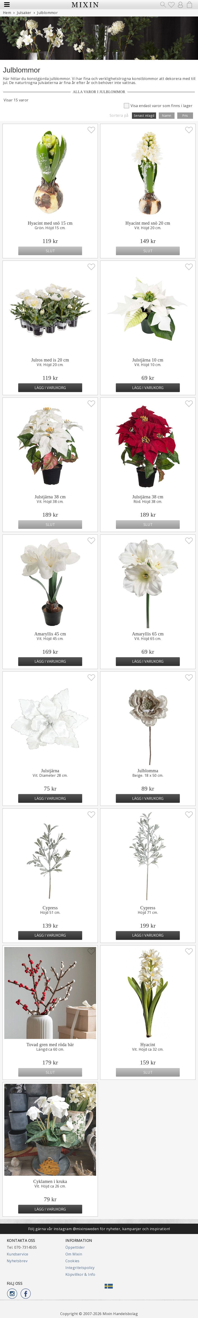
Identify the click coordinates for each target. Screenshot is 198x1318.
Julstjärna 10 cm (147, 359)
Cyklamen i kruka (50, 1181)
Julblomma (147, 770)
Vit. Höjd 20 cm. (147, 228)
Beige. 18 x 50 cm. (147, 775)
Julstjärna (50, 770)
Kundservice (17, 1254)
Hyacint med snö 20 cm (147, 223)
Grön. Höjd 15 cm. (50, 228)
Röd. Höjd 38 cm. (148, 501)
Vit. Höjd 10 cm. (147, 365)
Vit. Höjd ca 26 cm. (50, 1186)
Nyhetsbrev (17, 1260)
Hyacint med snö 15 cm (50, 223)
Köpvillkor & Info (80, 1274)
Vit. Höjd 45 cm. (50, 639)
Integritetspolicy (80, 1267)
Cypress (50, 907)
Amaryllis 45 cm (50, 633)
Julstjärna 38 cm (50, 496)
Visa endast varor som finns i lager (158, 105)
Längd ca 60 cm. (50, 1049)
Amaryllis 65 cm (147, 633)
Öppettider (75, 1247)
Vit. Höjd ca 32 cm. (148, 1049)
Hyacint (147, 1044)
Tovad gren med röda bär (50, 1044)
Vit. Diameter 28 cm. (50, 775)
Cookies (72, 1260)
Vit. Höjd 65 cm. (147, 639)
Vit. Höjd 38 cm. (50, 501)
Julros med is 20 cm (50, 359)
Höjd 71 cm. (148, 912)
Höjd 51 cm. (50, 912)
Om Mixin (73, 1254)
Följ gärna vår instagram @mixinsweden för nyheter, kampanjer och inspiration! (99, 1228)
